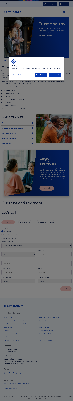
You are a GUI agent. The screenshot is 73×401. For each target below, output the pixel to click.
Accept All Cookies (55, 74)
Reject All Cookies (41, 74)
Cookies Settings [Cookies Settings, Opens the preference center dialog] (18, 74)
